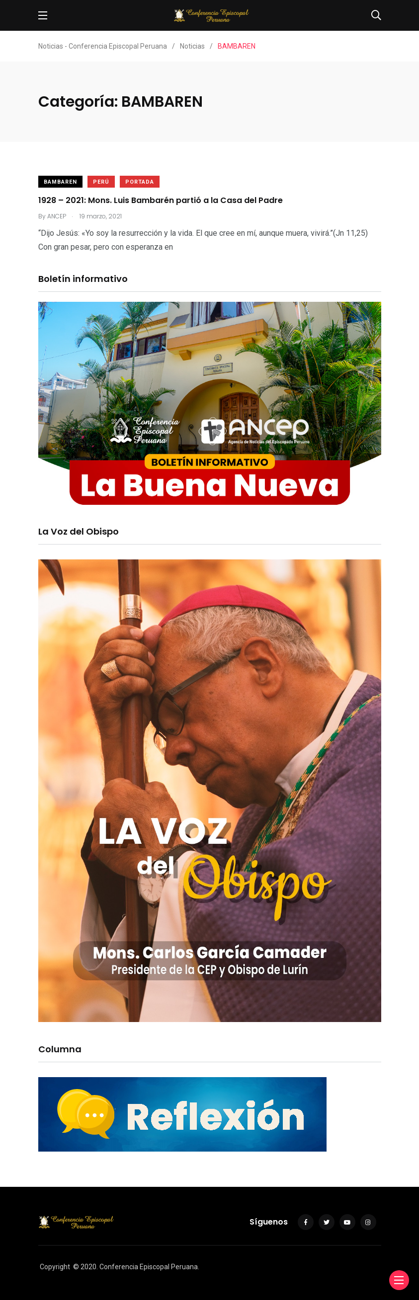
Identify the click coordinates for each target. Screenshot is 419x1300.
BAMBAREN (60, 182)
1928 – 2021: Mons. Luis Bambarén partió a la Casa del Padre (160, 200)
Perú (101, 182)
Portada (139, 182)
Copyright (55, 1267)
